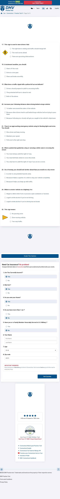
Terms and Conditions (6, 479)
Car (4, 13)
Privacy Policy (4, 482)
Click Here (38, 2)
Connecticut (10, 13)
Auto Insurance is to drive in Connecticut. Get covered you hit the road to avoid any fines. (30, 367)
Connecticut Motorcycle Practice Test (30, 446)
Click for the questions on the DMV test (15, 2)
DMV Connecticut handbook (27, 458)
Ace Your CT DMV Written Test (30, 437)
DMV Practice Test (5, 476)
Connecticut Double (24, 448)
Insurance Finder (23, 455)
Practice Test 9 (19, 13)
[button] (30, 256)
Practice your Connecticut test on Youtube (31, 453)
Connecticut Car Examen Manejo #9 (29, 450)
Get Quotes (47, 376)
